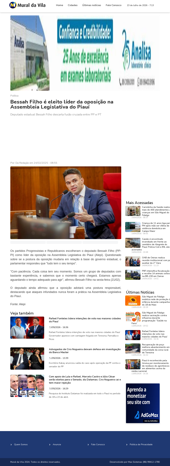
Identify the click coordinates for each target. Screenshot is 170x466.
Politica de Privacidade (141, 444)
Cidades (73, 5)
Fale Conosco (113, 5)
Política (14, 95)
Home (59, 5)
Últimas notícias (91, 5)
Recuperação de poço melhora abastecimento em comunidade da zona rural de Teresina (156, 348)
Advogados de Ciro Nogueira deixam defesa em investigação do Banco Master (85, 351)
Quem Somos (21, 444)
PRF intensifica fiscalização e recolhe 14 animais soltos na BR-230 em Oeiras (156, 273)
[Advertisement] (65, 139)
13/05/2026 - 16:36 (58, 327)
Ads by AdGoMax (151, 421)
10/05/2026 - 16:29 (58, 389)
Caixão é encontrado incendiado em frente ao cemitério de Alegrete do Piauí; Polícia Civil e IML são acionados (151, 244)
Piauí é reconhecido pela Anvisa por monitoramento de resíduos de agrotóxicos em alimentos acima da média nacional (150, 366)
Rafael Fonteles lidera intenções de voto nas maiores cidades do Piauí (85, 320)
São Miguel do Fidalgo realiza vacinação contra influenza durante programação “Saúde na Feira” (149, 318)
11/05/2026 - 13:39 (58, 358)
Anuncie (57, 444)
